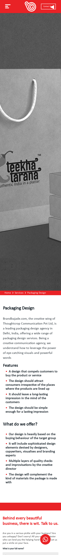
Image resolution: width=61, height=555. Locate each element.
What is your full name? (13, 549)
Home (8, 293)
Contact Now (48, 6)
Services (19, 293)
